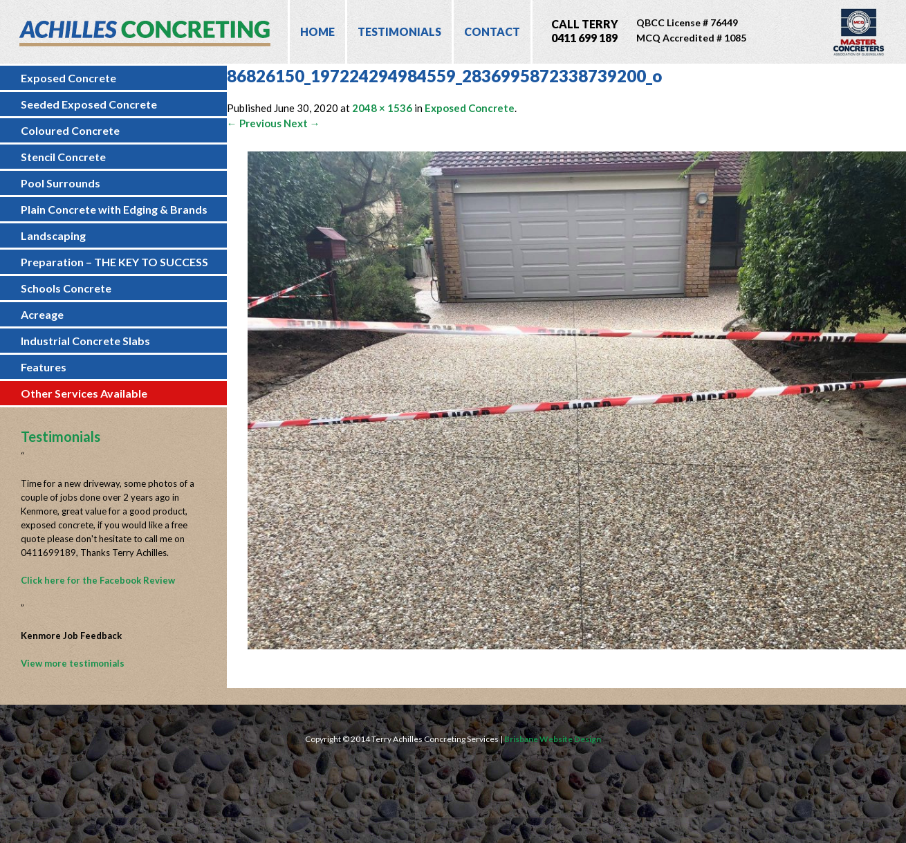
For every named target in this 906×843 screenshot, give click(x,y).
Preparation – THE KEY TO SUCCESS (114, 261)
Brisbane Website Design (552, 739)
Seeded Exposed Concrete (89, 104)
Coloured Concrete (70, 130)
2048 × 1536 (382, 108)
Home (317, 31)
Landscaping (53, 235)
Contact (492, 31)
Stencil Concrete (63, 156)
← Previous (254, 123)
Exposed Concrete (68, 77)
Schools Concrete (66, 288)
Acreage (42, 314)
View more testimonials (72, 663)
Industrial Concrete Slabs (85, 340)
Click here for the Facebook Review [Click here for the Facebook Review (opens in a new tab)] (98, 580)
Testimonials (399, 31)
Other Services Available (84, 393)
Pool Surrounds (60, 182)
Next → (302, 123)
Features (43, 366)
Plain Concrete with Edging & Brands (114, 209)
